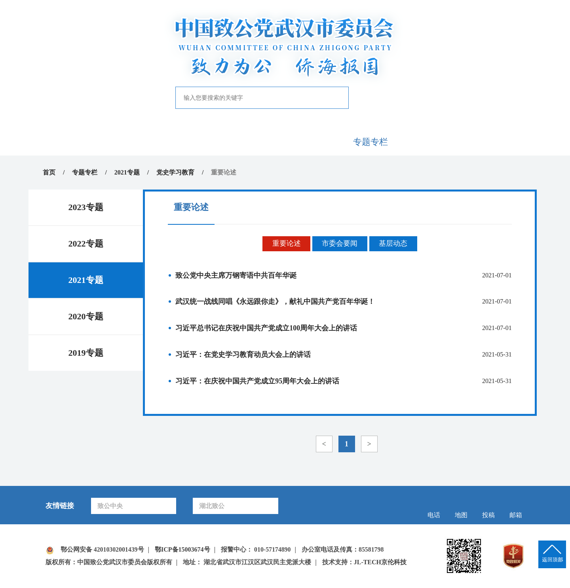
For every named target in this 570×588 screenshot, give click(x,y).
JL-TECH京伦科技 (380, 563)
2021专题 (127, 172)
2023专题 (85, 207)
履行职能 (256, 142)
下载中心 (484, 142)
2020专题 (85, 316)
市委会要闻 (339, 244)
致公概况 (142, 142)
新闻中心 (199, 142)
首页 (85, 142)
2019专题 (85, 353)
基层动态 (393, 244)
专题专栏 (370, 142)
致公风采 (427, 142)
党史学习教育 (175, 172)
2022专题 (85, 243)
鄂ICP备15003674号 (183, 550)
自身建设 (313, 142)
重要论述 (286, 244)
